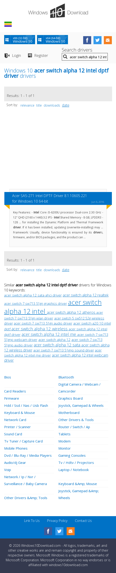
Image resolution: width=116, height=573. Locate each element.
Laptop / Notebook (73, 469)
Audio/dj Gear (15, 462)
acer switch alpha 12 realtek (86, 295)
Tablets (64, 434)
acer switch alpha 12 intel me (49, 334)
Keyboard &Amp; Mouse (77, 483)
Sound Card (13, 434)
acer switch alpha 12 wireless (40, 329)
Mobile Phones (16, 448)
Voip (7, 469)
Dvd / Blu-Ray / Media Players (28, 455)
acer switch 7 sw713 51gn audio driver (43, 323)
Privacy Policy (57, 520)
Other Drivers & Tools (76, 419)
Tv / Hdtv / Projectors (76, 462)
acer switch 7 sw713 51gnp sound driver (63, 350)
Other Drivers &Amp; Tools (25, 497)
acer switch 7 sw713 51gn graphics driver (35, 303)
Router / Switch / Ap (74, 427)
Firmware (11, 398)
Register (41, 55)
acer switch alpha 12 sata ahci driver (33, 295)
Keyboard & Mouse (19, 412)
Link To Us (32, 520)
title (39, 105)
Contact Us (83, 520)
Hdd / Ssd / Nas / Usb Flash (26, 405)
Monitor (64, 448)
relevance (27, 105)
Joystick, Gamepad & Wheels (81, 405)
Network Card (15, 419)
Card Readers (15, 391)
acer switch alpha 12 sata (57, 345)
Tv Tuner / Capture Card (23, 441)
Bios (7, 377)
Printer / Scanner (17, 427)
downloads (52, 105)
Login (16, 55)
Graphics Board (70, 398)
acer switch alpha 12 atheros (71, 312)
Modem (64, 441)
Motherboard (68, 412)
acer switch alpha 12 (54, 339)
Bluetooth (66, 377)
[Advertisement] (58, 150)
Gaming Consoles (72, 455)
